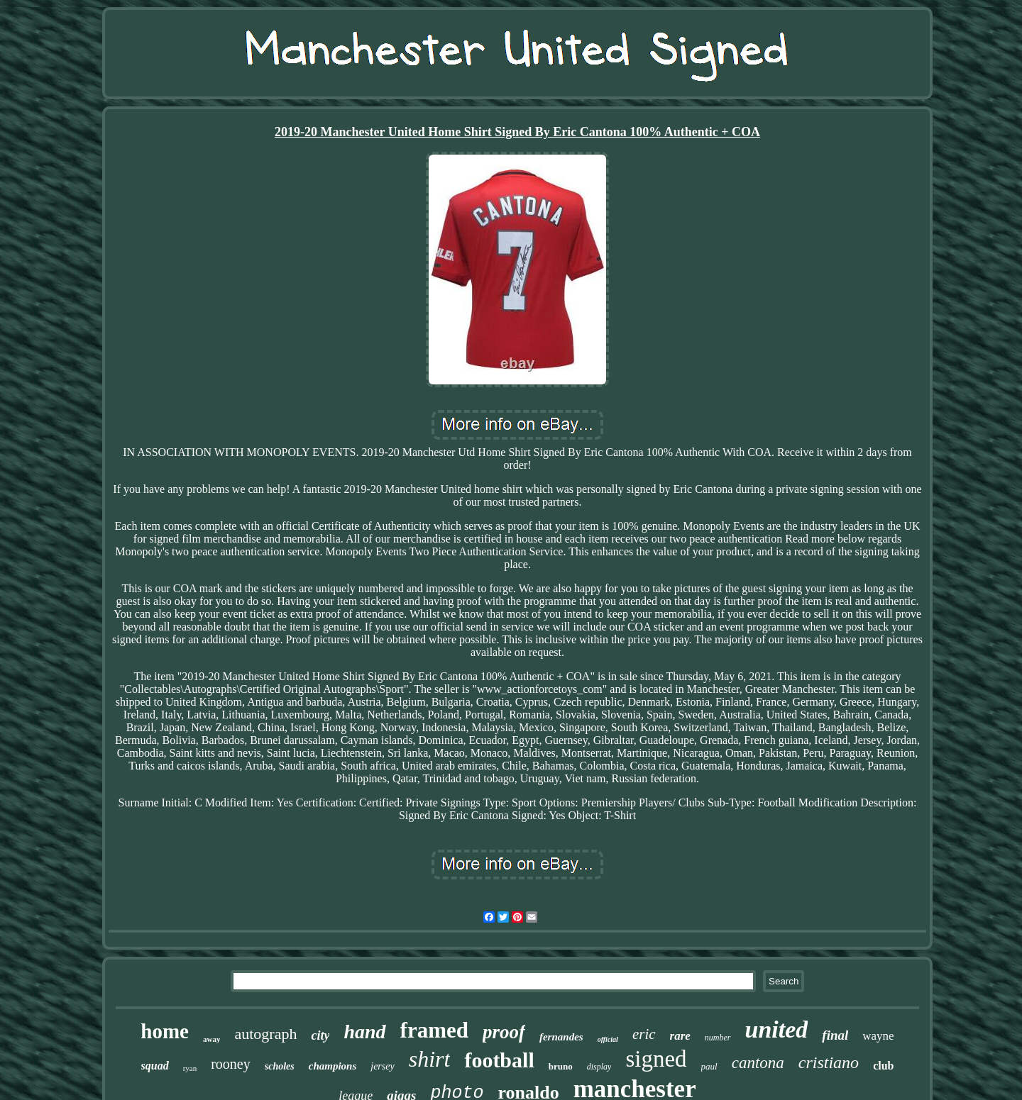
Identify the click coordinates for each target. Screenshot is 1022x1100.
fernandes (561, 1037)
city (320, 1035)
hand (364, 1032)
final (835, 1035)
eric (644, 1034)
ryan (190, 1068)
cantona (758, 1063)
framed (434, 1030)
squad (155, 1066)
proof (504, 1032)
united (776, 1029)
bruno (561, 1066)
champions (333, 1066)
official (608, 1039)
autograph (265, 1034)
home (165, 1031)
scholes (280, 1066)
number (718, 1038)
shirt (430, 1059)
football (499, 1060)
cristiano (828, 1062)
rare (680, 1036)
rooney (231, 1064)
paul (709, 1066)
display (599, 1067)
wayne (878, 1036)
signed (655, 1059)
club (883, 1066)
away (211, 1039)
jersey (382, 1066)
